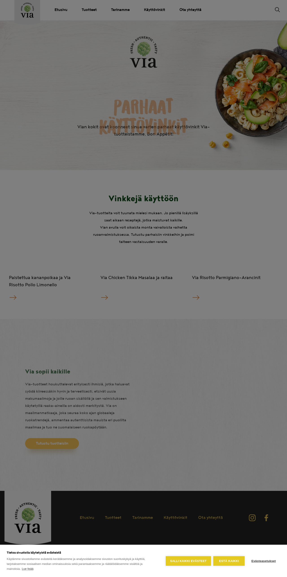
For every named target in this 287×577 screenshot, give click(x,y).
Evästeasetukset (263, 561)
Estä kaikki (229, 561)
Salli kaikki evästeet (188, 561)
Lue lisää (27, 568)
